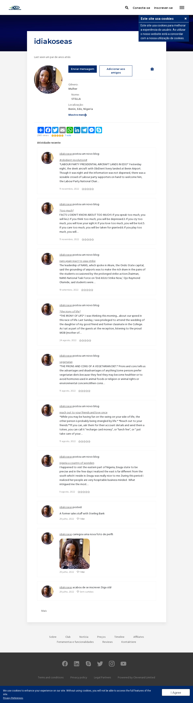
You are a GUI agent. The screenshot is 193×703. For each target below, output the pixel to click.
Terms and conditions (51, 677)
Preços (101, 637)
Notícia (83, 637)
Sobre (52, 637)
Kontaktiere (128, 642)
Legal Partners (102, 677)
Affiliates (138, 637)
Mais (44, 611)
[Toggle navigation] (182, 8)
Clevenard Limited (144, 677)
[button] (185, 19)
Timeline (119, 637)
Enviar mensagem (82, 68)
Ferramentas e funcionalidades (75, 642)
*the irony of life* (70, 311)
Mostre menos (77, 115)
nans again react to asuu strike (77, 261)
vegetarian (66, 362)
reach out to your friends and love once (83, 412)
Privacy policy (78, 677)
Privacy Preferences (13, 698)
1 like (82, 519)
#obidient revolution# (73, 160)
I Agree (176, 693)
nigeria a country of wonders (76, 463)
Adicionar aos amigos (116, 70)
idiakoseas (65, 154)
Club (68, 637)
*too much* (66, 210)
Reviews (107, 642)
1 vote (68, 135)
